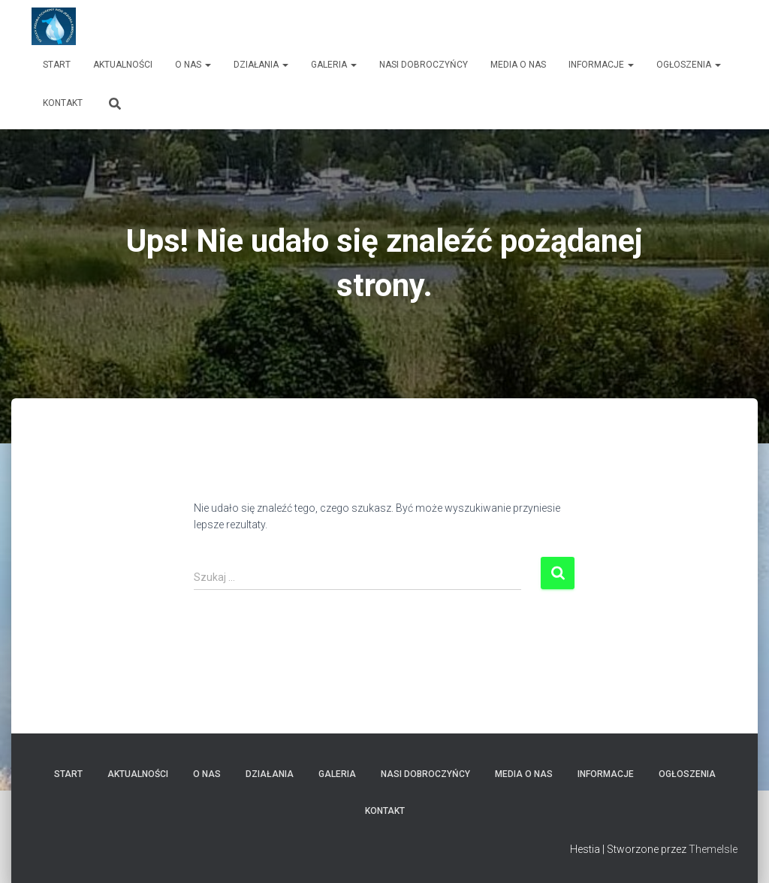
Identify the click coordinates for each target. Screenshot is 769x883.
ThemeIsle (713, 849)
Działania (261, 64)
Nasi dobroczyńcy (423, 64)
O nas (193, 64)
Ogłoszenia (688, 64)
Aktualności (122, 64)
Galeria (334, 64)
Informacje (601, 64)
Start (57, 64)
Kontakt (63, 103)
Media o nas (518, 64)
